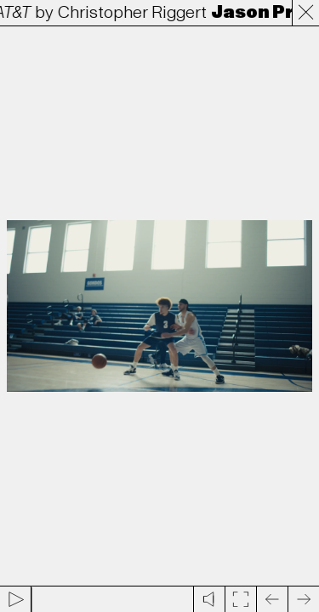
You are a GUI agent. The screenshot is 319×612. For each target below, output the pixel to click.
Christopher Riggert (134, 13)
